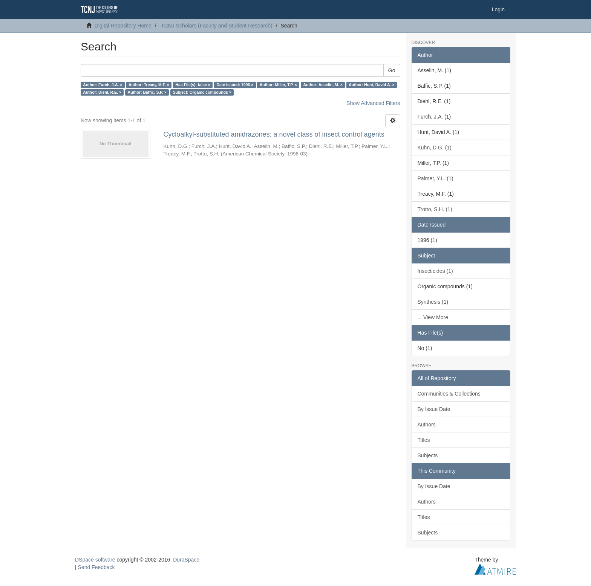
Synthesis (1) (433, 302)
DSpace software (95, 560)
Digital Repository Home (123, 26)
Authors (427, 425)
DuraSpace (186, 560)
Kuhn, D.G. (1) (435, 148)
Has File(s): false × (192, 84)
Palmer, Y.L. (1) (435, 178)
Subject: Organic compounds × (202, 92)
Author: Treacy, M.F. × (149, 84)
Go (391, 70)
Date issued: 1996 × (234, 84)
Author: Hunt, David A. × (371, 84)
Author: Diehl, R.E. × (102, 92)
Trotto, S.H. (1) (435, 209)
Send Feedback (96, 567)
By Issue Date (434, 409)
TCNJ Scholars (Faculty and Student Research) (217, 26)
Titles (424, 440)
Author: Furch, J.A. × (102, 84)
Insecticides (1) (435, 271)
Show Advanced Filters (373, 103)
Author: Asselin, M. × (322, 84)
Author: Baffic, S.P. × (147, 92)
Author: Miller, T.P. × (278, 84)
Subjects (428, 455)
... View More (433, 317)
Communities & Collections (449, 394)
